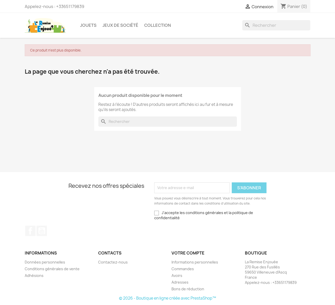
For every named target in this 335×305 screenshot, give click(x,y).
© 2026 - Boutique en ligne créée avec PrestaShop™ (167, 298)
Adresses (179, 282)
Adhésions (34, 275)
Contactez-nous (113, 262)
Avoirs (176, 275)
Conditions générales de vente (52, 268)
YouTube (42, 231)
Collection (157, 25)
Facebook (30, 231)
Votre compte (187, 253)
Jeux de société (120, 25)
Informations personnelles (194, 262)
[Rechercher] (276, 25)
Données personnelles (45, 262)
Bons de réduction (187, 288)
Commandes (182, 268)
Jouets (88, 25)
